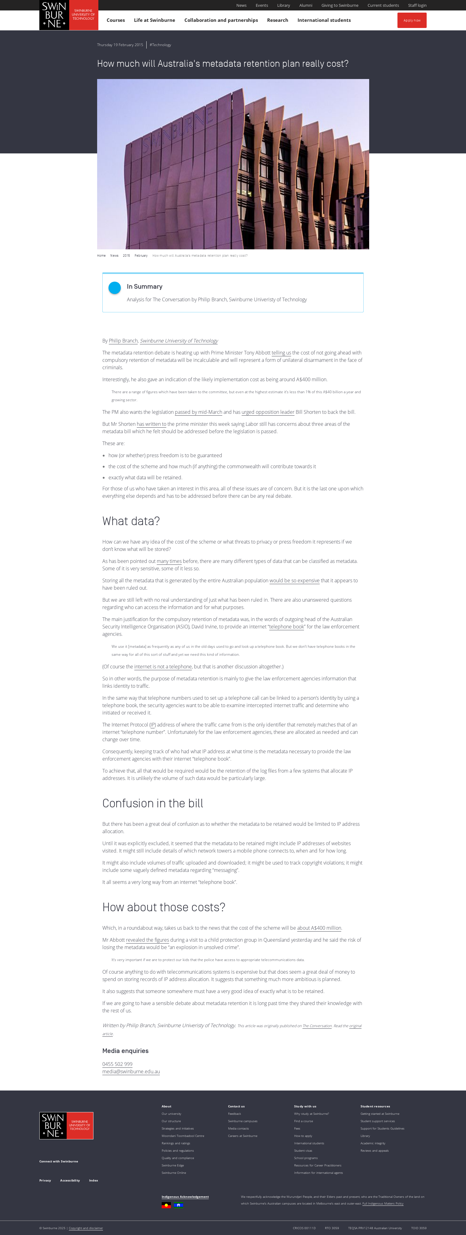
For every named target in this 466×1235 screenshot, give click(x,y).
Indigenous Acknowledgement (185, 1196)
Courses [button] (117, 21)
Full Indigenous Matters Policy (383, 1203)
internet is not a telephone (163, 666)
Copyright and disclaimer (86, 1228)
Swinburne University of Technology (179, 340)
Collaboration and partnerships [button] (222, 21)
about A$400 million (319, 927)
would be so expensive (295, 580)
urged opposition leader (268, 412)
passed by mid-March (198, 412)
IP (153, 724)
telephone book (286, 626)
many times (169, 561)
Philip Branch (123, 340)
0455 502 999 (117, 1064)
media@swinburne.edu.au (131, 1071)
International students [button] (325, 21)
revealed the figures (147, 939)
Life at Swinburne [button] (155, 21)
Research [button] (278, 21)
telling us (281, 352)
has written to (151, 424)
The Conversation (317, 1025)
